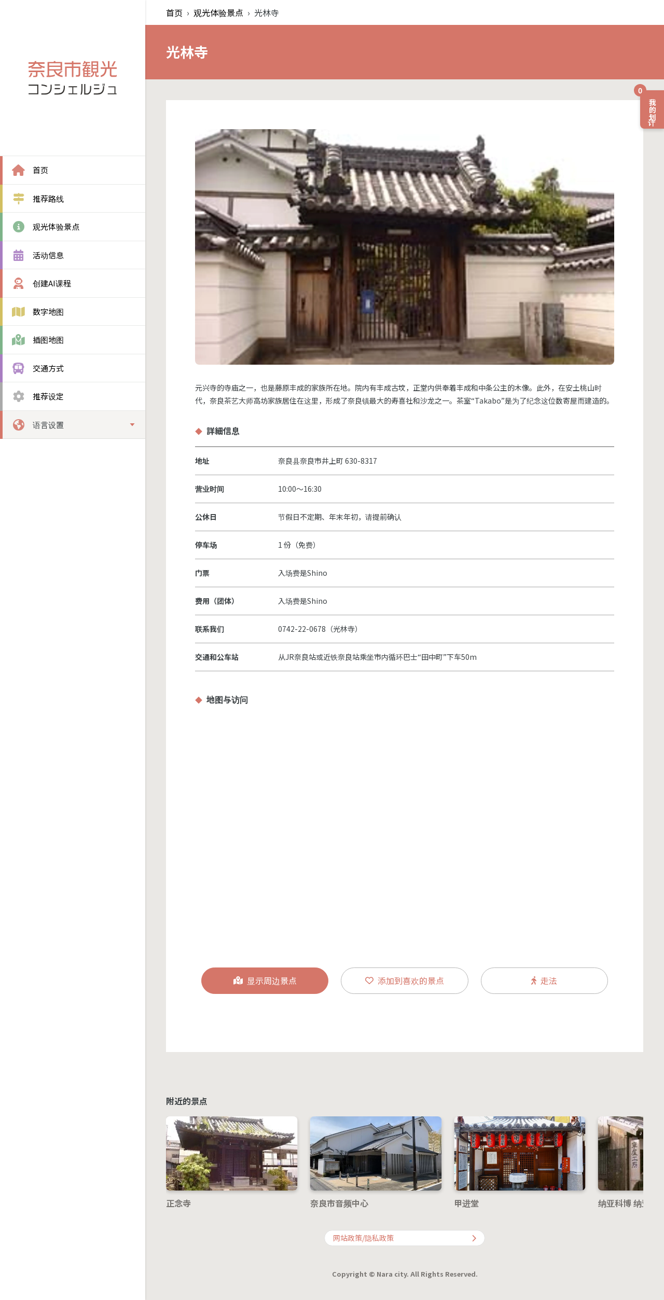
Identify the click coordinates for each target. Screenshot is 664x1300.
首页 (174, 12)
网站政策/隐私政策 (404, 1238)
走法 (544, 980)
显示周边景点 (265, 980)
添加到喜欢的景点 (404, 980)
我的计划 (649, 105)
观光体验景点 (218, 12)
